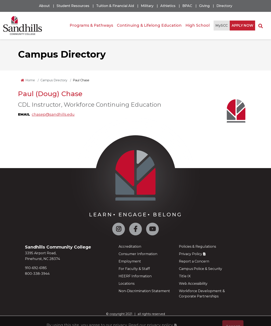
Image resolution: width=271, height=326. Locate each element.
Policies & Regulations (197, 246)
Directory (224, 6)
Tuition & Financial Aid (115, 6)
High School (197, 25)
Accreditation (130, 246)
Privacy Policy (190, 254)
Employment (130, 261)
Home (30, 80)
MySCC (222, 25)
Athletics (168, 6)
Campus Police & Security (200, 269)
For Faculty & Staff (134, 269)
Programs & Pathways (91, 25)
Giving (204, 6)
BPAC (187, 6)
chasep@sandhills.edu (53, 114)
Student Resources (73, 6)
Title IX (185, 276)
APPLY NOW (242, 25)
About (44, 6)
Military (147, 6)
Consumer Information (138, 254)
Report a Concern (194, 261)
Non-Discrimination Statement (144, 291)
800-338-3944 (37, 274)
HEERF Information (135, 276)
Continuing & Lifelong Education (149, 25)
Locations (126, 284)
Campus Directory (53, 80)
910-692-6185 (36, 268)
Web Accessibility (193, 284)
